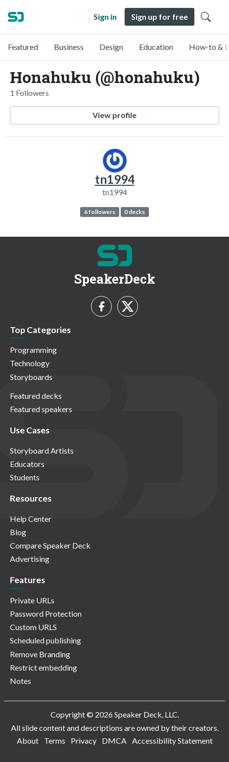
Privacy (83, 740)
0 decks (134, 211)
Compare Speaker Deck (50, 545)
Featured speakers (41, 409)
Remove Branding (40, 654)
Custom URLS (33, 627)
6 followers (99, 211)
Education (156, 46)
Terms (54, 740)
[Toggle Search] (205, 17)
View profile (114, 115)
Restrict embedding (43, 667)
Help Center (30, 518)
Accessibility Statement (172, 740)
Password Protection (46, 613)
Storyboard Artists (42, 450)
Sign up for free (159, 16)
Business (69, 46)
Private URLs (32, 600)
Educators (27, 463)
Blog (18, 532)
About (28, 740)
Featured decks (36, 395)
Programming (33, 349)
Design (111, 46)
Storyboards (31, 376)
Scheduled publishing (45, 640)
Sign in (105, 16)
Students (25, 477)
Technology (29, 363)
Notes (20, 680)
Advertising (29, 558)
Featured (23, 46)
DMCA (114, 740)
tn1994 (115, 179)
